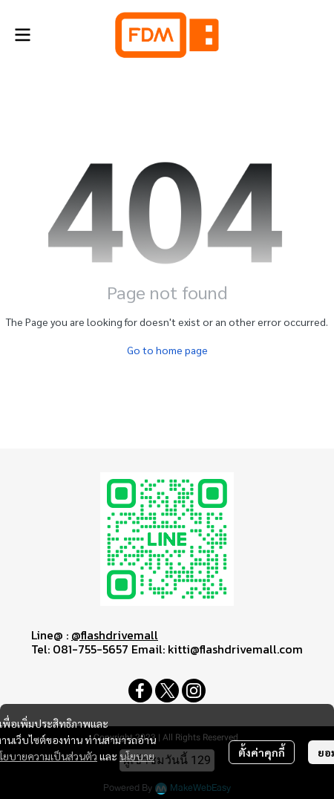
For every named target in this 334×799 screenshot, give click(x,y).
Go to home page (167, 349)
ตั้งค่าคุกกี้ (261, 752)
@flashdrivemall (114, 635)
